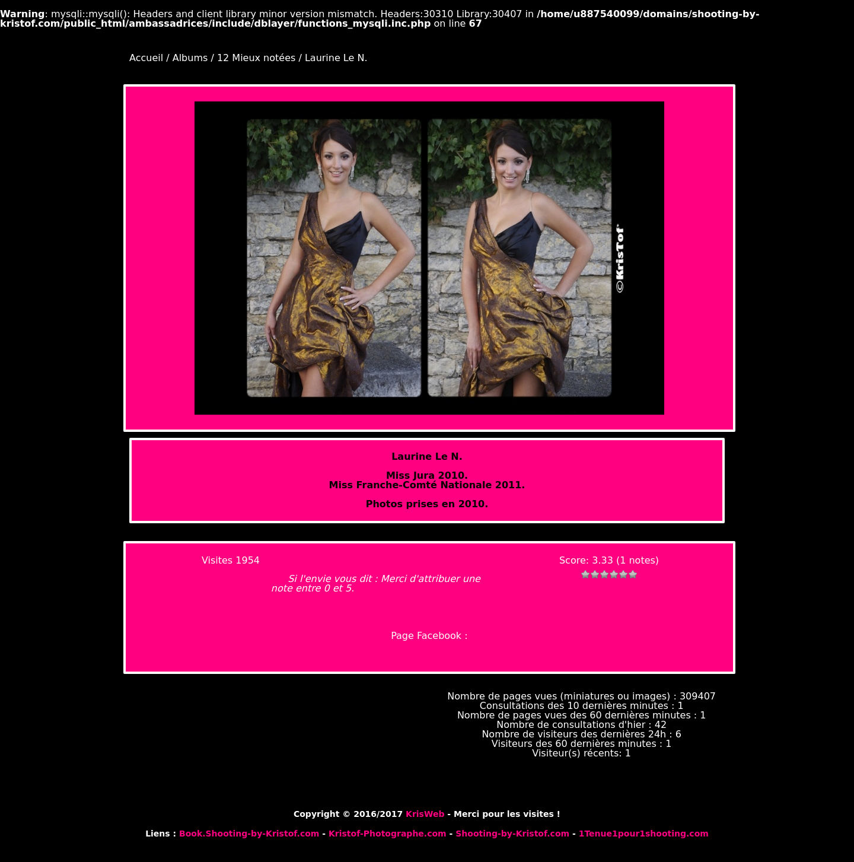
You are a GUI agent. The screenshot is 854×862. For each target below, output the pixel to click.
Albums (190, 57)
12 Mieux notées (256, 57)
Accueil (146, 57)
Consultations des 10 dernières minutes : (579, 705)
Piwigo (717, 804)
